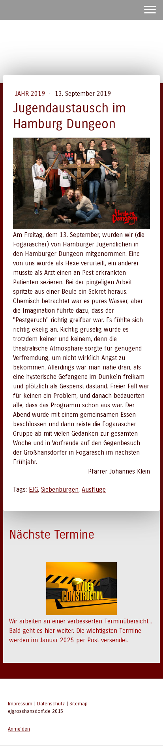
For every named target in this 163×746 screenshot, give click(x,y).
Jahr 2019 (31, 93)
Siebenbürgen (60, 489)
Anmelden (19, 729)
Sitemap (78, 704)
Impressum (20, 704)
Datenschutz (51, 704)
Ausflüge (94, 489)
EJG (33, 489)
